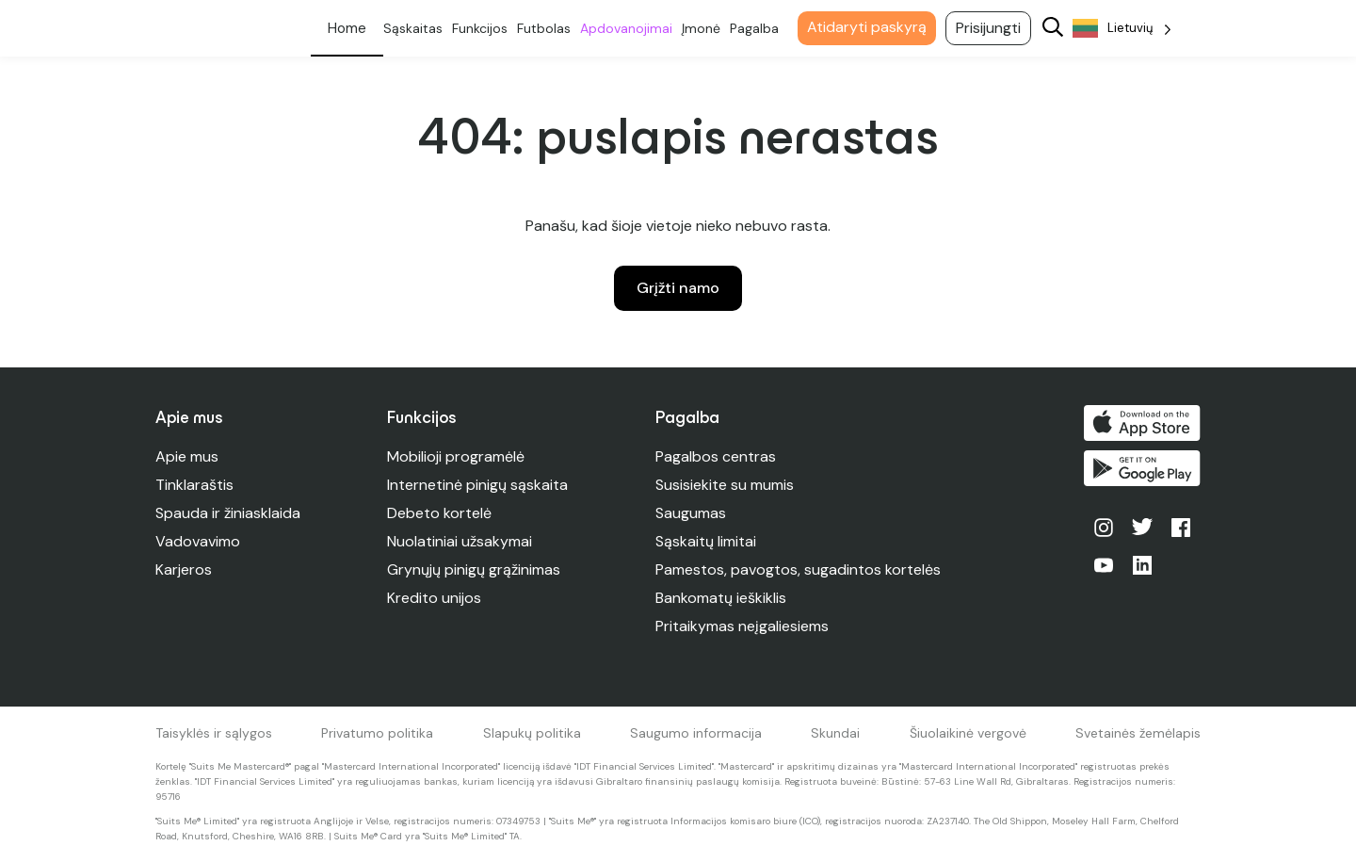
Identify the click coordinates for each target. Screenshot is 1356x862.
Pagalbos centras (715, 456)
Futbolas (544, 28)
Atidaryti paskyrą (867, 27)
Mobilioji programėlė (456, 456)
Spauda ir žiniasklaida (227, 513)
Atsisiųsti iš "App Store (1142, 423)
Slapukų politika (532, 733)
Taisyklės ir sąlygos (213, 733)
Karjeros (183, 569)
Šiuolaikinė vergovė (968, 733)
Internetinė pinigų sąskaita (477, 485)
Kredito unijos (434, 598)
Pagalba (754, 28)
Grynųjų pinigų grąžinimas (473, 569)
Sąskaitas (413, 28)
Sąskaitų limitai (705, 541)
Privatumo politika (377, 733)
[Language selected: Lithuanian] (1122, 28)
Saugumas (690, 513)
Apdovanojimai (626, 28)
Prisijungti (988, 28)
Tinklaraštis (194, 485)
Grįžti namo (678, 288)
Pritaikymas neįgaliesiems (742, 626)
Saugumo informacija (696, 733)
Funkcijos (480, 28)
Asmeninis (347, 28)
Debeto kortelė (439, 513)
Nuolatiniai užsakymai (459, 541)
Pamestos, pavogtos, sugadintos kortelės (798, 569)
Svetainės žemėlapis (1138, 733)
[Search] (1052, 29)
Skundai (835, 733)
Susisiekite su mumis (724, 485)
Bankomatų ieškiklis (720, 598)
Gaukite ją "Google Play (1142, 468)
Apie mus (186, 456)
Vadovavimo (197, 541)
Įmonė (701, 28)
